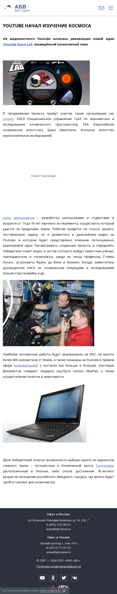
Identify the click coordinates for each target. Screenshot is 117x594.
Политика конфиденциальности (58, 566)
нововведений (26, 365)
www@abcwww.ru (58, 529)
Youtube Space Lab (17, 44)
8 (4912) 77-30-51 (58, 548)
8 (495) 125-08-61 (58, 524)
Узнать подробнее (50, 590)
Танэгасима (104, 465)
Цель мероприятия (18, 218)
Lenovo (8, 119)
